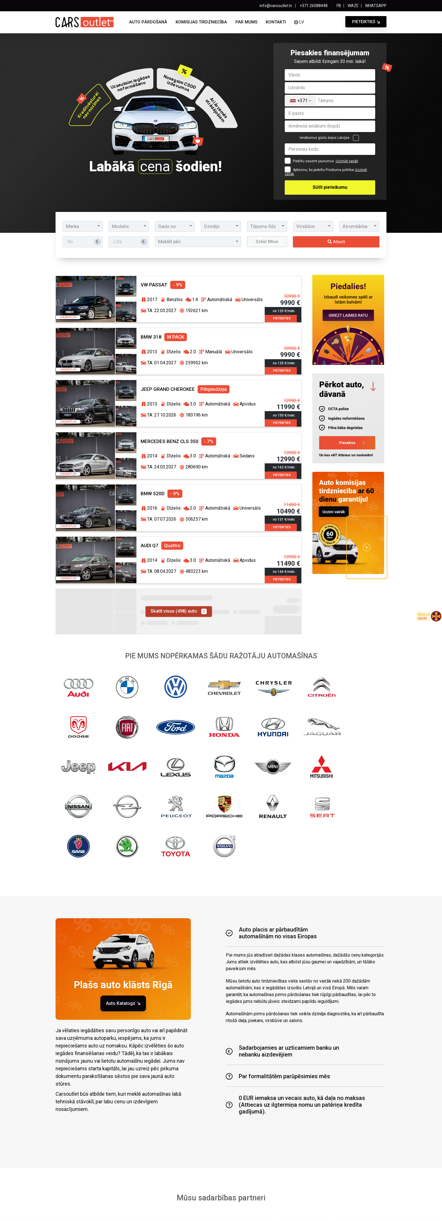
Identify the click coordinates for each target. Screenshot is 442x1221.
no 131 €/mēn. (284, 509)
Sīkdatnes (259, 1211)
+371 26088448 (313, 5)
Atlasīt (336, 241)
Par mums (246, 22)
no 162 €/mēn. (284, 458)
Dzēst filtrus (267, 241)
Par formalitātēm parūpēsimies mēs (278, 939)
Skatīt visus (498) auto (178, 604)
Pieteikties (363, 21)
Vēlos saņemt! (287, 1146)
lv (299, 22)
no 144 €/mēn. (284, 560)
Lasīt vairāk (249, 1159)
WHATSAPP (375, 5)
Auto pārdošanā (148, 22)
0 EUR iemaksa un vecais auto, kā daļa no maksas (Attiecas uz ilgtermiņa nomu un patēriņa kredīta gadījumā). (295, 967)
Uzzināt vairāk (347, 161)
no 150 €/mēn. (284, 407)
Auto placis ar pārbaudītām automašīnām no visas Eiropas (271, 796)
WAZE (353, 5)
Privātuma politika (180, 1211)
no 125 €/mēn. (284, 305)
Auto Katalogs (123, 866)
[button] (83, 226)
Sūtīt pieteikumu (330, 187)
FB (339, 5)
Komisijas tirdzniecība (201, 22)
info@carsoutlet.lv (276, 5)
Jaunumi (229, 1191)
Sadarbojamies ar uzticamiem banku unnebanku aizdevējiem (282, 914)
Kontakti (276, 22)
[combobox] (300, 100)
